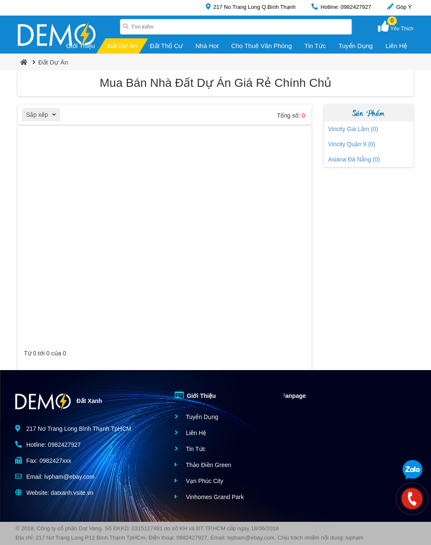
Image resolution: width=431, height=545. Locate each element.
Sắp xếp (43, 115)
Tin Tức (315, 45)
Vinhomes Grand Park (209, 496)
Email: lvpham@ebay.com (55, 476)
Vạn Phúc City (199, 480)
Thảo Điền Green (203, 464)
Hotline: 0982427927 (341, 6)
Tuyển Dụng (355, 45)
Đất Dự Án (122, 45)
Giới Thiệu (80, 45)
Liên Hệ (396, 45)
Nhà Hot (206, 45)
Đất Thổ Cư (166, 45)
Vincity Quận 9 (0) (351, 144)
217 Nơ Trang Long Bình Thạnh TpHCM (73, 428)
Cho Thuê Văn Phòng (261, 45)
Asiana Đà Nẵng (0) (354, 159)
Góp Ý (399, 6)
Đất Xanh (58, 401)
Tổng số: (291, 115)
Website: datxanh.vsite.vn (54, 492)
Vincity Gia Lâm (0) (353, 129)
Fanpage (287, 395)
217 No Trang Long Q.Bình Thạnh (250, 6)
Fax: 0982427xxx (43, 460)
